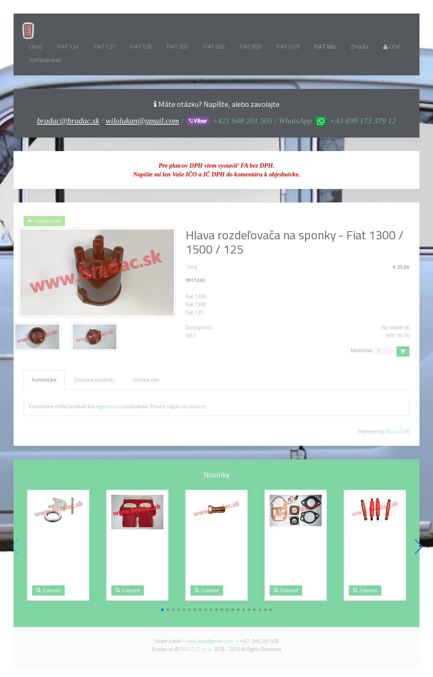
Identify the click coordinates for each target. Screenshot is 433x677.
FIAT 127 (104, 46)
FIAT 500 (177, 46)
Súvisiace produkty (94, 380)
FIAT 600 (214, 46)
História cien (145, 380)
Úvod (35, 46)
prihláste (197, 406)
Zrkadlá (359, 46)
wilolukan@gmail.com (142, 120)
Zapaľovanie (44, 221)
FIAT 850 (250, 46)
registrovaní (108, 406)
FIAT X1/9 (287, 46)
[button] (162, 609)
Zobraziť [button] (48, 590)
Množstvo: (361, 350)
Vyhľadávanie (45, 60)
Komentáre (44, 380)
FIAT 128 (141, 46)
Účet (391, 46)
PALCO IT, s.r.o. (196, 649)
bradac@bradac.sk (68, 120)
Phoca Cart (397, 431)
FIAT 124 (67, 46)
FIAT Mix (325, 46)
